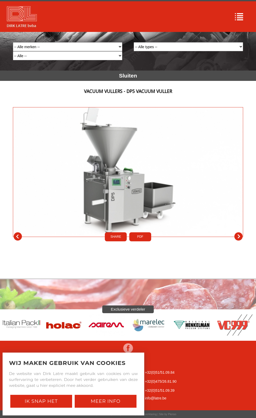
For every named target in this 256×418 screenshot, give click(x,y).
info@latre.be (155, 398)
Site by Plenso (167, 414)
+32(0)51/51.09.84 (160, 372)
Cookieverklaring (146, 414)
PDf (140, 236)
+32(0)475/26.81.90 (161, 381)
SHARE (115, 236)
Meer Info (106, 401)
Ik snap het (41, 401)
